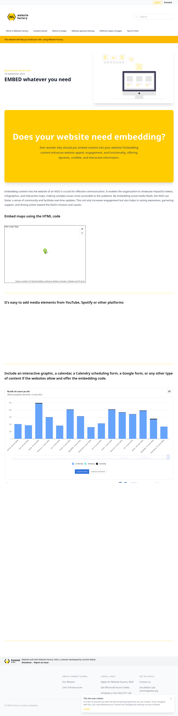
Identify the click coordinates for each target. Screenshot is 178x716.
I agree (86, 709)
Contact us (145, 681)
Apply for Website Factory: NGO (117, 681)
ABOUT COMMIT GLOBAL (75, 676)
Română (168, 2)
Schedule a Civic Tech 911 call (116, 693)
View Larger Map (11, 226)
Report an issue (41, 662)
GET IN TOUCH (146, 676)
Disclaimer (27, 662)
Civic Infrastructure (72, 687)
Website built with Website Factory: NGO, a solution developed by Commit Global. (59, 659)
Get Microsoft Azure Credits (115, 687)
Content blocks (40, 31)
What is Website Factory (17, 31)
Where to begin (59, 31)
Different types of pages (111, 31)
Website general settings (83, 31)
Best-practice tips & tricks (17, 70)
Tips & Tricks (133, 31)
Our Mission (68, 681)
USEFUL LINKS (108, 676)
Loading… (133, 561)
